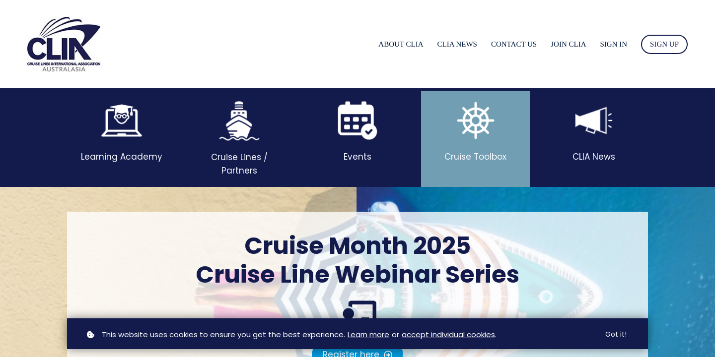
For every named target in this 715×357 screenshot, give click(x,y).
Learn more (368, 334)
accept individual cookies (448, 334)
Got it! (616, 334)
